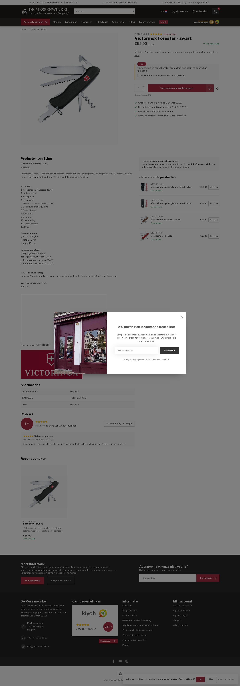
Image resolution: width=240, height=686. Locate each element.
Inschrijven (169, 350)
